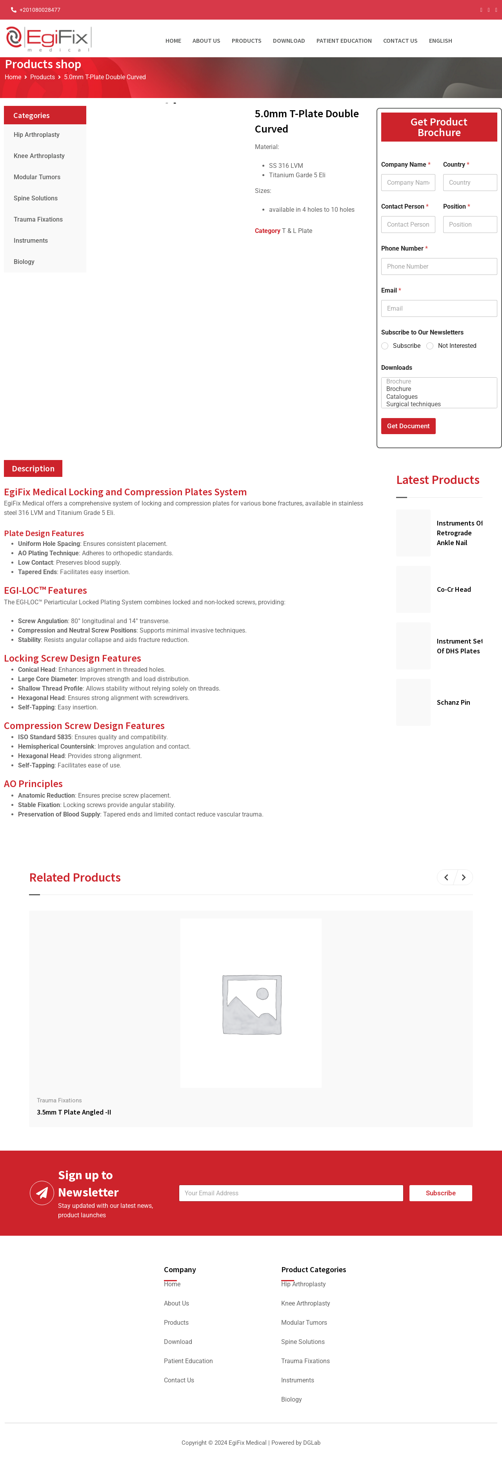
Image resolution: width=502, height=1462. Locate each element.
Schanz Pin (453, 702)
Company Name (406, 164)
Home (173, 40)
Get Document (408, 426)
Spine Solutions (36, 198)
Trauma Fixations (38, 219)
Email (391, 290)
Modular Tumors (37, 177)
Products (247, 40)
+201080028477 (40, 10)
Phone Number (404, 248)
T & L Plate (297, 231)
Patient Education (344, 40)
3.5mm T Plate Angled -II (74, 1112)
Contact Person (405, 206)
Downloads (396, 367)
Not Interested (457, 345)
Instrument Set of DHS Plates (460, 645)
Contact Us (400, 40)
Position (456, 206)
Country (456, 164)
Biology (24, 261)
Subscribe (406, 345)
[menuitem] (443, 38)
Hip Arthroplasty (37, 134)
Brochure (436, 381)
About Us (206, 40)
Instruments (31, 240)
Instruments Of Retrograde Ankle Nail (460, 532)
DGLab (311, 1442)
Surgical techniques (436, 404)
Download (289, 40)
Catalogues (436, 396)
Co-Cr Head (454, 589)
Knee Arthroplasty (39, 156)
